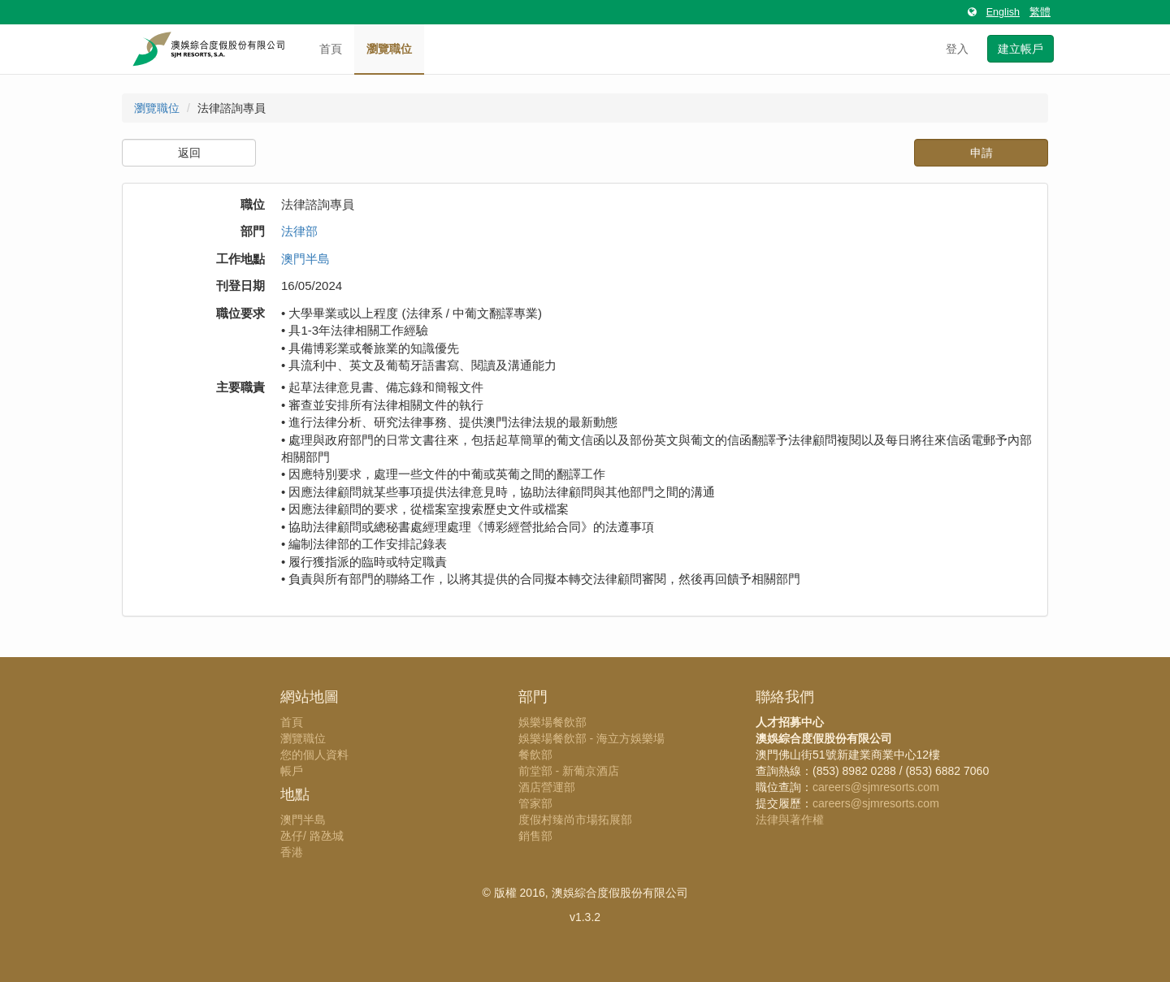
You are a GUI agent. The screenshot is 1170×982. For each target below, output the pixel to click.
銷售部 (535, 835)
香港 (291, 852)
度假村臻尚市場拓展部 (575, 819)
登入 (957, 48)
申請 (981, 152)
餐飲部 (535, 754)
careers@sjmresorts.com (875, 787)
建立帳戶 (1020, 48)
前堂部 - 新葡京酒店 (568, 770)
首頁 (330, 48)
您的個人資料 (314, 754)
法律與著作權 (790, 819)
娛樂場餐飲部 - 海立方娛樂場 (591, 738)
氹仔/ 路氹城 (312, 835)
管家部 (535, 803)
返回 (189, 152)
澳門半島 (305, 259)
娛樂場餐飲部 (552, 722)
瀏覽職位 (389, 48)
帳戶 (291, 770)
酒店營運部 (546, 787)
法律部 (299, 231)
